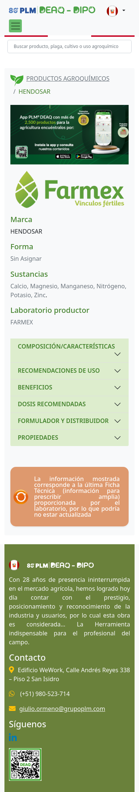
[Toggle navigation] (15, 25)
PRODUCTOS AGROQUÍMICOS (67, 78)
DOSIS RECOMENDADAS (52, 404)
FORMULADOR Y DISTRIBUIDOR (63, 421)
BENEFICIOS (35, 387)
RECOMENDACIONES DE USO (59, 370)
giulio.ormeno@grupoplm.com (62, 709)
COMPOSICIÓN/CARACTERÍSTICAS (66, 346)
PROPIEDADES (38, 437)
